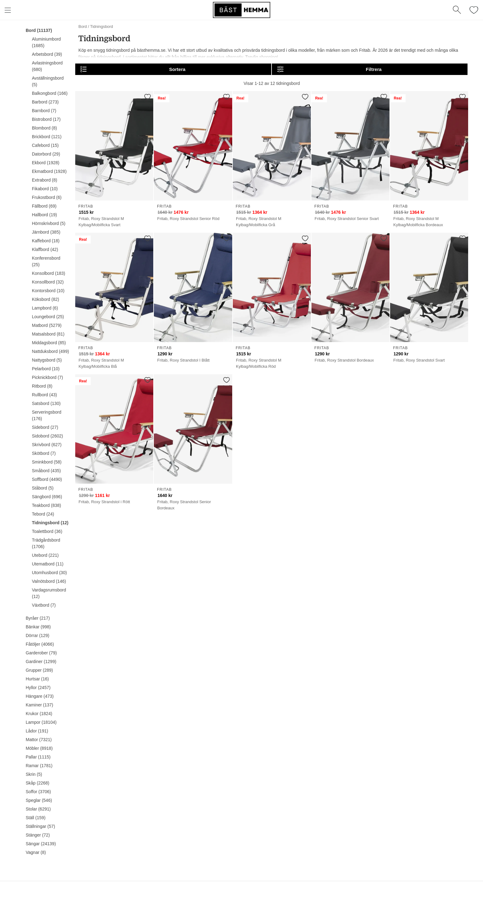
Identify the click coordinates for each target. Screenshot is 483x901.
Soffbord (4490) (47, 479)
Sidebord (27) (45, 427)
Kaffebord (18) (45, 240)
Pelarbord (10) (46, 368)
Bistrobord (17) (46, 119)
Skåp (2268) (37, 782)
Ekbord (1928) (45, 162)
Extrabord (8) (44, 180)
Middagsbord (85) (49, 342)
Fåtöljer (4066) (40, 644)
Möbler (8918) (39, 748)
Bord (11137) (39, 30)
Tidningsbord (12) (50, 522)
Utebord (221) (45, 555)
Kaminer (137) (39, 704)
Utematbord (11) (47, 563)
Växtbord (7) (44, 605)
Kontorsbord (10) (48, 290)
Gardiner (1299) (41, 661)
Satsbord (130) (46, 403)
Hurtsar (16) (37, 678)
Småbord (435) (46, 470)
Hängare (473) (40, 696)
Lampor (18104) (41, 722)
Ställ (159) (36, 817)
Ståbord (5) (43, 488)
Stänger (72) (38, 835)
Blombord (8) (44, 127)
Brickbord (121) (47, 136)
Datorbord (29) (46, 154)
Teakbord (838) (46, 505)
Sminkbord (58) (47, 461)
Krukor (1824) (39, 713)
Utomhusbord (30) (49, 572)
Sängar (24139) (41, 843)
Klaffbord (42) (45, 249)
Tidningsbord (101, 26)
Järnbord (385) (46, 232)
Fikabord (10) (45, 188)
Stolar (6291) (38, 809)
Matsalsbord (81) (48, 334)
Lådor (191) (37, 730)
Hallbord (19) (44, 214)
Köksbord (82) (45, 299)
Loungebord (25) (48, 316)
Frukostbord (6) (47, 197)
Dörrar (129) (37, 635)
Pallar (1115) (38, 756)
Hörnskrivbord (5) (48, 223)
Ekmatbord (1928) (49, 171)
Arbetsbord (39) (47, 54)
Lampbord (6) (45, 307)
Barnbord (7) (44, 110)
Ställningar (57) (40, 826)
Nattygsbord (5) (47, 360)
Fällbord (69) (44, 206)
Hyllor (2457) (38, 687)
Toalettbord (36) (47, 531)
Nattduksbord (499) (50, 351)
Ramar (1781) (39, 765)
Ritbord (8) (42, 386)
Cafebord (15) (45, 145)
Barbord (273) (45, 101)
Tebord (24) (43, 514)
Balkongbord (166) (49, 93)
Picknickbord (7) (47, 377)
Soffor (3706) (38, 791)
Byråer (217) (38, 618)
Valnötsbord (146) (49, 581)
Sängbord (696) (47, 496)
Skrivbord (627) (47, 444)
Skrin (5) (34, 774)
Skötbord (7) (44, 453)
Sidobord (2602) (47, 435)
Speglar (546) (39, 800)
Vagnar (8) (36, 852)
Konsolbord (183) (48, 273)
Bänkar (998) (38, 626)
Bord (82, 26)
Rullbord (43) (44, 394)
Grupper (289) (39, 670)
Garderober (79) (41, 652)
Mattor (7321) (39, 739)
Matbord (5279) (47, 325)
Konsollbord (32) (48, 281)
